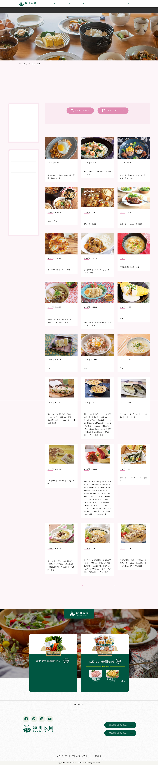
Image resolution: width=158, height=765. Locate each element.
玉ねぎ (53, 178)
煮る (109, 270)
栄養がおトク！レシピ (115, 111)
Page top (80, 704)
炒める (95, 417)
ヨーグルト (51, 561)
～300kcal (62, 417)
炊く (88, 325)
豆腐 (121, 224)
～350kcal (139, 560)
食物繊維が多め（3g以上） (58, 567)
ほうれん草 (99, 171)
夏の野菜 (101, 322)
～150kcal (93, 563)
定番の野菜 (56, 319)
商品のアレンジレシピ (55, 322)
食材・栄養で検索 (82, 111)
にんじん (103, 270)
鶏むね (61, 175)
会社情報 (98, 756)
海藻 (126, 178)
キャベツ (123, 414)
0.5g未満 (134, 566)
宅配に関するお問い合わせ (118, 733)
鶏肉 (49, 175)
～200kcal (61, 481)
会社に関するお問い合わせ (118, 725)
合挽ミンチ (132, 175)
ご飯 (106, 171)
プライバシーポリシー (80, 756)
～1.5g (91, 435)
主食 (58, 178)
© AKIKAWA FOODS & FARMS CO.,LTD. (76, 763)
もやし (64, 319)
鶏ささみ (51, 414)
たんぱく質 (134, 224)
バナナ (59, 561)
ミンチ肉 (123, 175)
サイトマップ (62, 756)
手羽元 (122, 267)
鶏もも (54, 175)
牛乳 (85, 171)
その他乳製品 (55, 270)
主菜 (86, 273)
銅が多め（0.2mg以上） (92, 511)
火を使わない (137, 414)
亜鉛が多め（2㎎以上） (101, 508)
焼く (90, 224)
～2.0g (99, 514)
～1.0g (128, 417)
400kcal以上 (96, 484)
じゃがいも (88, 270)
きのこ (50, 221)
